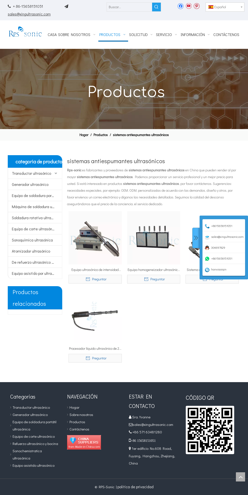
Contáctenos (79, 429)
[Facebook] (181, 5)
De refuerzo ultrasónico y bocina (37, 262)
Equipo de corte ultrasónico (34, 228)
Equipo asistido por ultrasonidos (37, 273)
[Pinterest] (197, 5)
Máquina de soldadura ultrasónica (37, 206)
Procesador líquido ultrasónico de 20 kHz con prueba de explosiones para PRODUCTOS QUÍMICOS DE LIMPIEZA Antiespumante (95, 348)
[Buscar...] (129, 7)
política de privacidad (135, 486)
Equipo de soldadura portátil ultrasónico (37, 195)
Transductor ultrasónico (31, 173)
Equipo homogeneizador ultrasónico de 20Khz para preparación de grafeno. (153, 270)
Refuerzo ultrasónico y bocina (35, 443)
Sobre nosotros (81, 414)
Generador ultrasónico (30, 184)
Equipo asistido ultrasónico (33, 465)
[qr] (210, 430)
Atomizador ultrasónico (31, 251)
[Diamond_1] (84, 442)
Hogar (74, 407)
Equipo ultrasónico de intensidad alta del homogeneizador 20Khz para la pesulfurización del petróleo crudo (95, 270)
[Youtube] (189, 5)
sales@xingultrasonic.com (29, 13)
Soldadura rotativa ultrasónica (37, 217)
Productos (77, 421)
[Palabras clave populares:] (156, 7)
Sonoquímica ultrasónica (32, 239)
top (240, 476)
